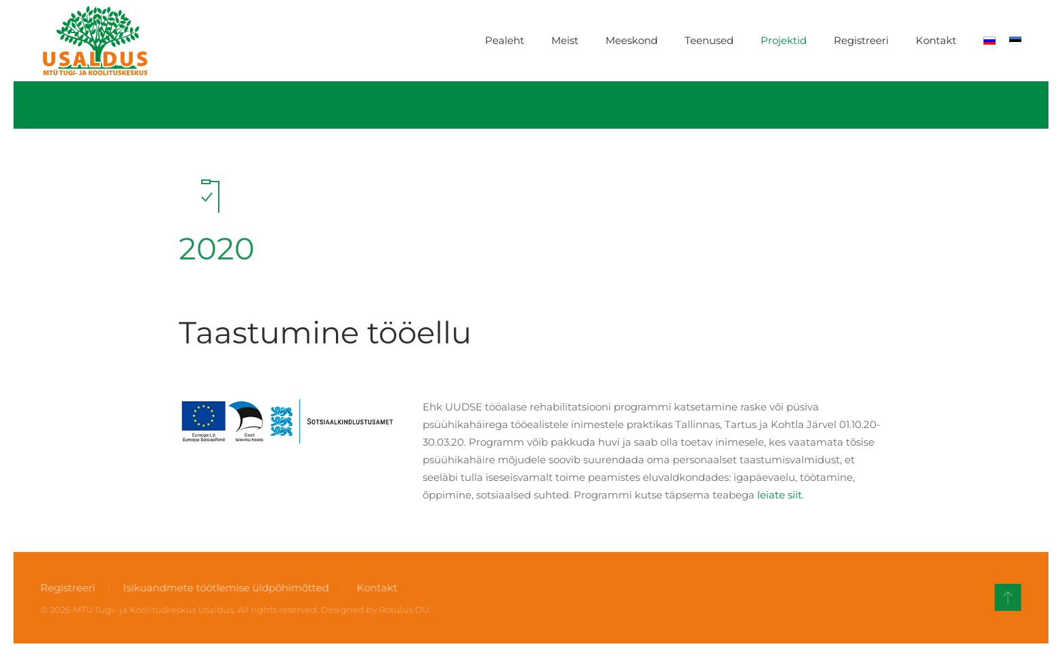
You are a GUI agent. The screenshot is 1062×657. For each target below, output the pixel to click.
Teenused (709, 40)
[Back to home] (95, 40)
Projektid (784, 40)
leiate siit (779, 494)
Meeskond (632, 40)
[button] (1007, 597)
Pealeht (504, 40)
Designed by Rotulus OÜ (374, 609)
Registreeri (861, 40)
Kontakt (936, 40)
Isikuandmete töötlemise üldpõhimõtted (225, 587)
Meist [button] (564, 40)
